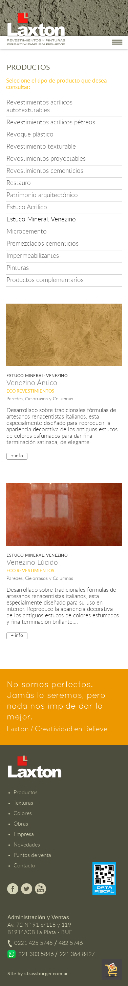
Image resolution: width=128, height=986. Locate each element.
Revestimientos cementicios (44, 171)
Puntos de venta (32, 855)
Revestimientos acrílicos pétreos (50, 122)
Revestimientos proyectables (46, 159)
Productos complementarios (45, 280)
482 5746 (71, 943)
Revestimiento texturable (41, 147)
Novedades (27, 845)
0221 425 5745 (33, 943)
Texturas (23, 803)
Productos (26, 792)
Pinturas (17, 268)
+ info (17, 456)
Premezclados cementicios (42, 244)
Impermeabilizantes (32, 256)
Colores (23, 813)
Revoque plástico (30, 134)
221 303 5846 (36, 954)
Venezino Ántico (31, 383)
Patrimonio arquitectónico (42, 195)
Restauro (18, 183)
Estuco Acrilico (26, 207)
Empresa (24, 834)
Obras (21, 824)
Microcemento (26, 231)
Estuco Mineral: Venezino (41, 219)
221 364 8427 (77, 954)
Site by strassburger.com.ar (37, 974)
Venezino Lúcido (32, 562)
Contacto (24, 865)
